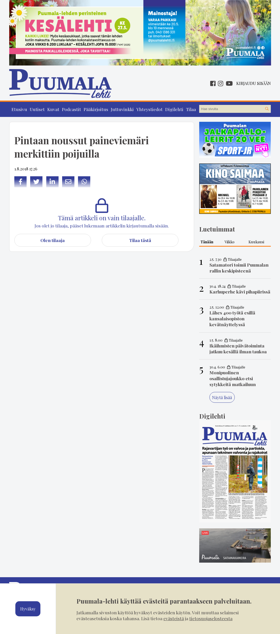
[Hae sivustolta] (267, 109)
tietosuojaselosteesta (210, 618)
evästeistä (173, 618)
